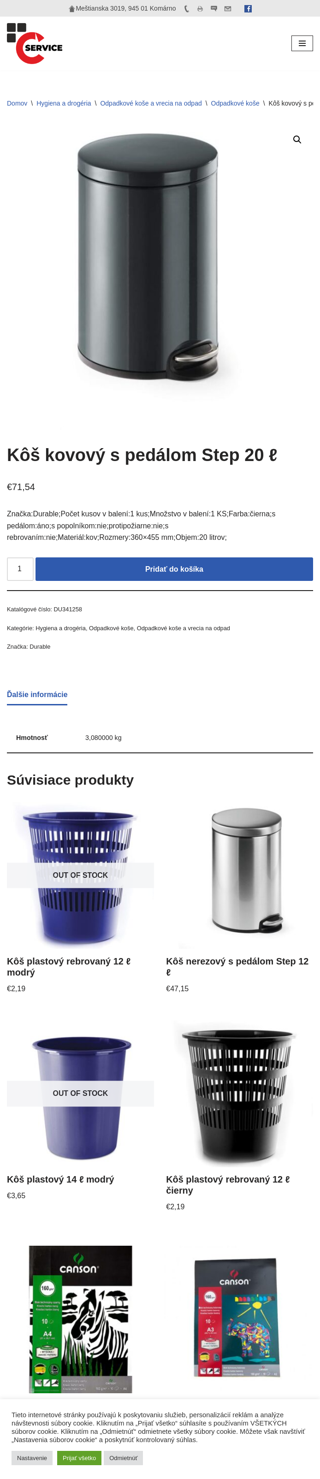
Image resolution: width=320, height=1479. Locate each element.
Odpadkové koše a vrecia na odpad (150, 103)
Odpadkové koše (235, 103)
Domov (17, 103)
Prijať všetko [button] (79, 1458)
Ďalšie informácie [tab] (37, 695)
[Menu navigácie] (302, 43)
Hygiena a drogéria (63, 103)
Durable (40, 647)
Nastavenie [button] (32, 1458)
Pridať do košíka (174, 570)
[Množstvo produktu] (20, 570)
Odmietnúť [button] (123, 1458)
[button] (297, 139)
